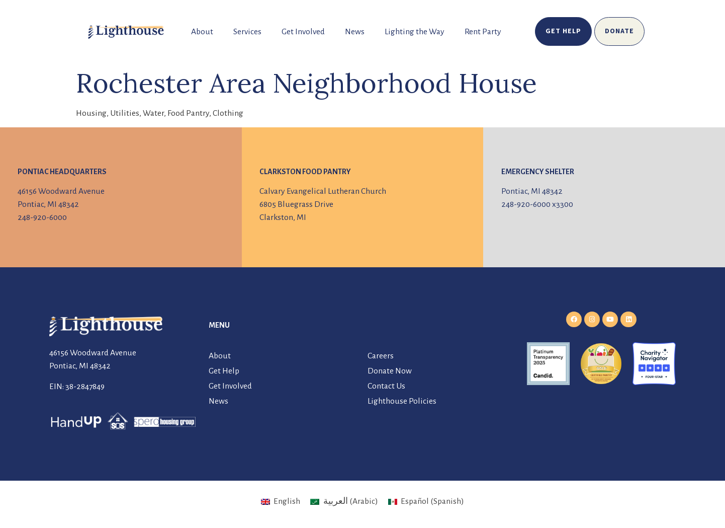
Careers (381, 355)
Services (247, 31)
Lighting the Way (414, 31)
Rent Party (483, 31)
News (355, 31)
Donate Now (390, 370)
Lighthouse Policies (402, 401)
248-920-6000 (42, 217)
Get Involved (303, 31)
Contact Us (386, 386)
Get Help (224, 370)
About (202, 31)
